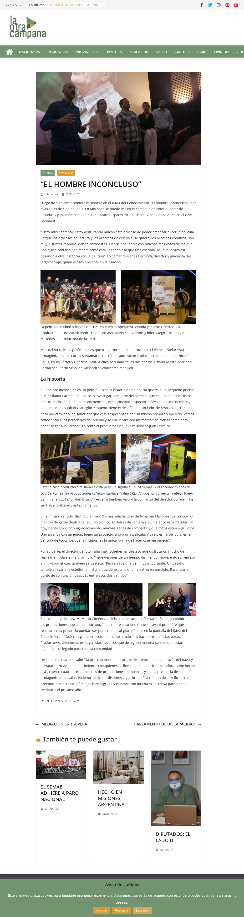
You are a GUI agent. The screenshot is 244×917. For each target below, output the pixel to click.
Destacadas (66, 173)
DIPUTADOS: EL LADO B (173, 837)
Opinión (221, 51)
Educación (139, 51)
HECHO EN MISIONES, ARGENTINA (111, 798)
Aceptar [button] (101, 910)
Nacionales (29, 51)
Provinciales (87, 51)
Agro (202, 51)
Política (114, 51)
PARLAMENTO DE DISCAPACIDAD (167, 724)
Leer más (142, 910)
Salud (161, 51)
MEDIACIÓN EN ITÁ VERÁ (61, 724)
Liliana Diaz (52, 194)
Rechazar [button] (121, 910)
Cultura (182, 51)
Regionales (58, 51)
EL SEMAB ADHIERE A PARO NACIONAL (60, 793)
